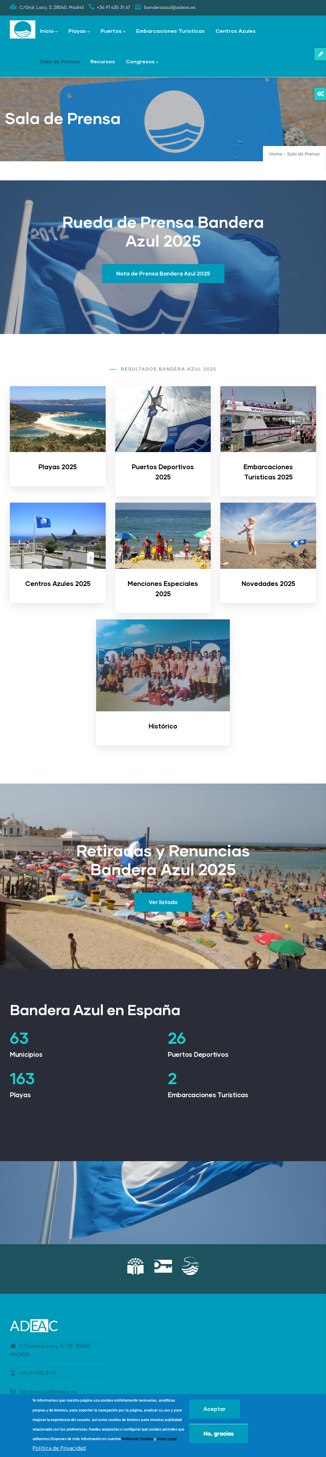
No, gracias (218, 1433)
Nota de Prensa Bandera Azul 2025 (163, 273)
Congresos (142, 62)
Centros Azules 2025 (57, 583)
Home (275, 154)
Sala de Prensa (60, 61)
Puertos (113, 31)
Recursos (102, 61)
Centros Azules (236, 31)
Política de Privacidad (59, 1448)
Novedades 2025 (268, 583)
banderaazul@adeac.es (43, 1391)
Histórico (163, 726)
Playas (79, 31)
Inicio (49, 31)
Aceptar (214, 1408)
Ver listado (163, 902)
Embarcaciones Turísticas (170, 31)
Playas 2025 (58, 467)
